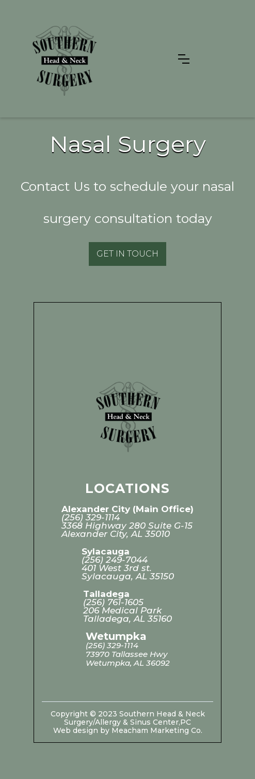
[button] (183, 59)
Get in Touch (127, 254)
